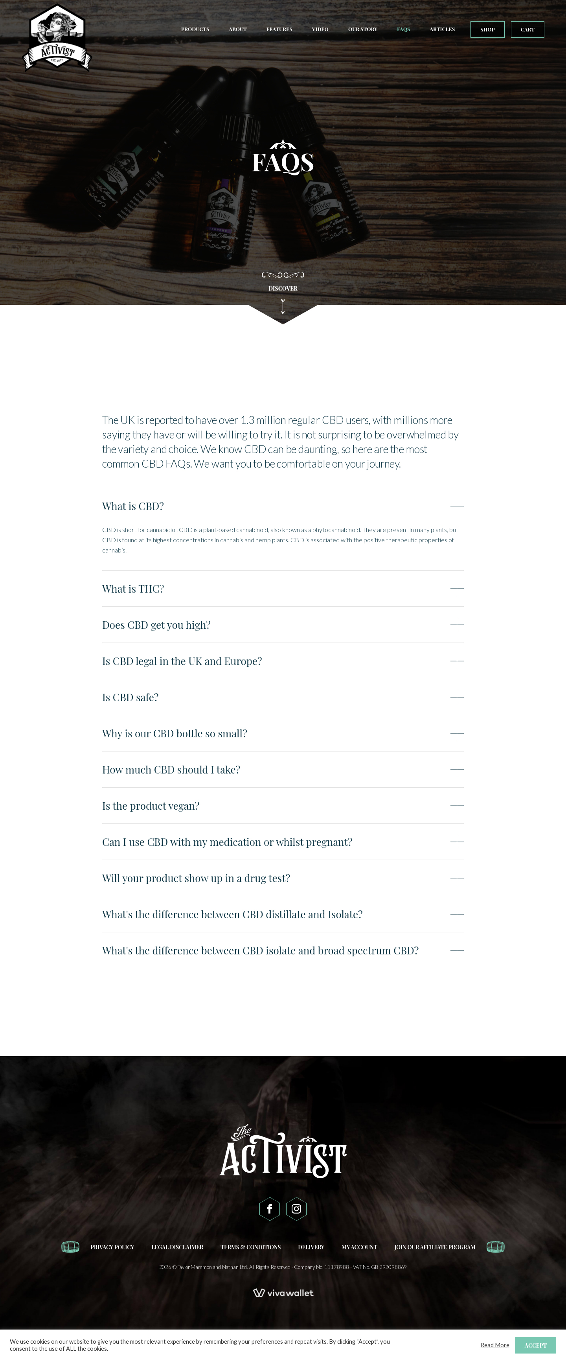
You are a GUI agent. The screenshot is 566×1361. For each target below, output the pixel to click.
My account (359, 1247)
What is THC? (133, 588)
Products (195, 29)
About (238, 29)
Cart (528, 29)
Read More (495, 1345)
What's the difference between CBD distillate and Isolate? (232, 914)
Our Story (362, 29)
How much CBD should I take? (171, 769)
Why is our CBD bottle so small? (174, 733)
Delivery (311, 1247)
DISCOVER (283, 300)
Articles (442, 29)
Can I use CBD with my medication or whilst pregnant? (227, 842)
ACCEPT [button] (536, 1345)
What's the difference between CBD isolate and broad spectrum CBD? (260, 950)
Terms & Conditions (251, 1247)
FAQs (403, 29)
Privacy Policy (112, 1247)
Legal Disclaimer (177, 1247)
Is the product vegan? (150, 805)
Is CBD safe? (130, 697)
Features (279, 29)
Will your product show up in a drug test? (196, 878)
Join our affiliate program (435, 1247)
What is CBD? (133, 506)
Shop (487, 29)
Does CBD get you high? (156, 625)
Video (320, 29)
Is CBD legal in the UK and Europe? (182, 661)
